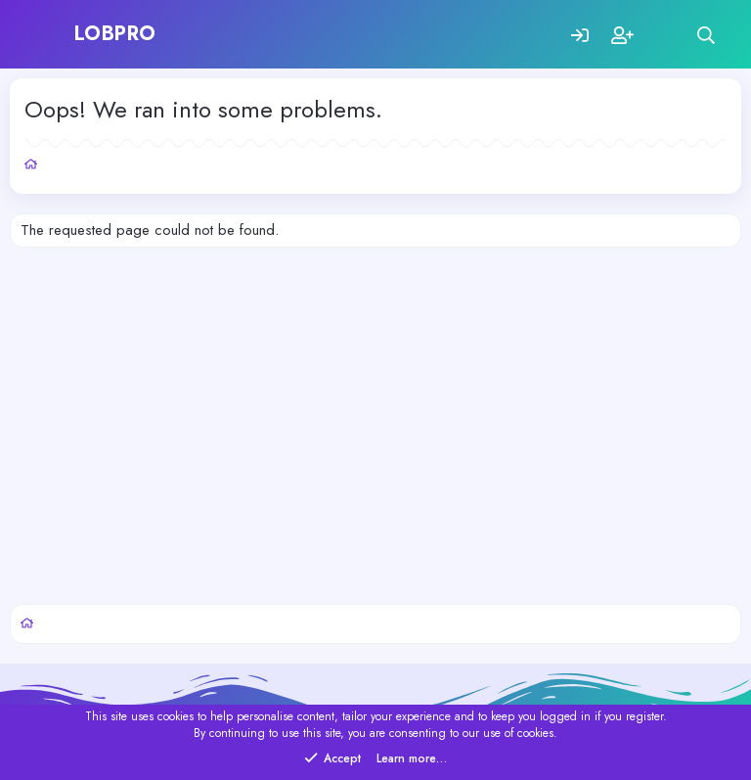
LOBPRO (115, 34)
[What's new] (664, 35)
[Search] (706, 35)
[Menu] (46, 34)
